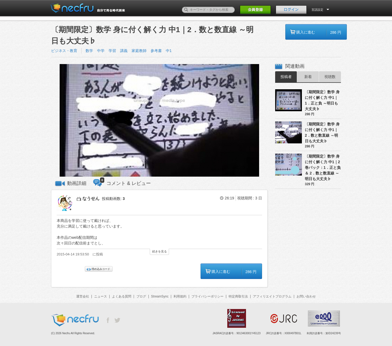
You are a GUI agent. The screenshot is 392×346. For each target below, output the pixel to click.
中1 (169, 51)
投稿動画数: (113, 198)
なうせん (90, 198)
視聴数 (330, 77)
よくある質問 (121, 296)
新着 (308, 77)
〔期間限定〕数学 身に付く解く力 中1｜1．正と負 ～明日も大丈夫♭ (322, 100)
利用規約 (180, 296)
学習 (112, 51)
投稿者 (286, 77)
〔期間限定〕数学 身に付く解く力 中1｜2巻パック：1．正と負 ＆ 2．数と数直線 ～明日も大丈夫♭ (323, 167)
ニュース (100, 296)
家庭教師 (139, 51)
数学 (89, 51)
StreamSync (159, 296)
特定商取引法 (238, 296)
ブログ (141, 296)
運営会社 (82, 296)
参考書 (156, 51)
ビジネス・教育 (64, 51)
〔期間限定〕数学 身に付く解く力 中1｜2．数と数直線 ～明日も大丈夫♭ (322, 132)
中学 (101, 51)
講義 (124, 51)
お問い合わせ (306, 296)
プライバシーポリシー (207, 296)
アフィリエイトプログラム (272, 296)
